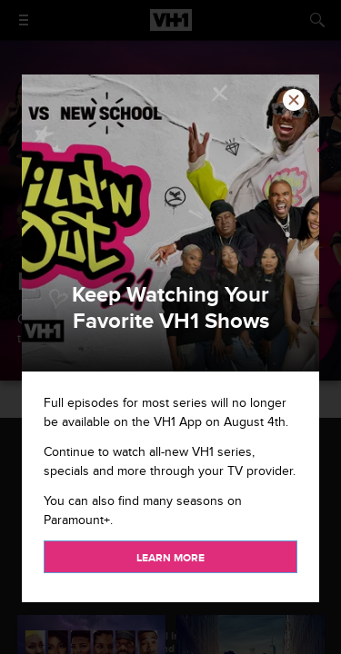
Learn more (170, 558)
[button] (294, 100)
